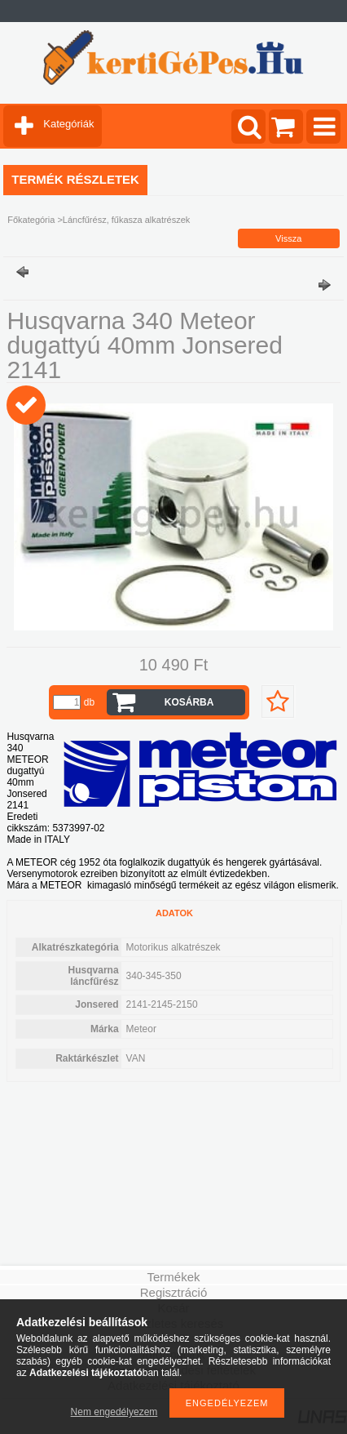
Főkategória (31, 220)
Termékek (173, 1277)
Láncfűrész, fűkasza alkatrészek (127, 220)
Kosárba (189, 702)
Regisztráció (174, 1292)
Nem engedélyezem (114, 1412)
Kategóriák (68, 124)
